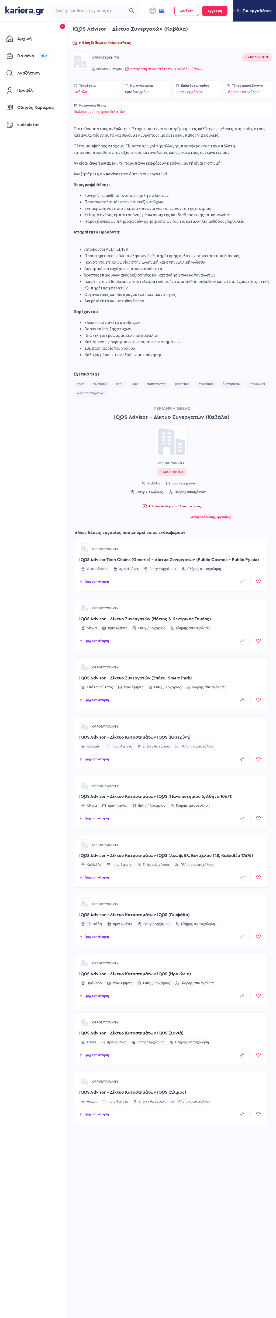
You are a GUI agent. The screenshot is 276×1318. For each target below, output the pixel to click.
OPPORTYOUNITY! (105, 57)
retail (119, 384)
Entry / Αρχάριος (189, 92)
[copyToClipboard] (242, 581)
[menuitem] (31, 38)
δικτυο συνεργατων (90, 393)
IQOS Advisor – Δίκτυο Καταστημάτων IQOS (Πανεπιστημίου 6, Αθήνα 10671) (156, 796)
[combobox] (89, 11)
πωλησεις (100, 384)
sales (80, 384)
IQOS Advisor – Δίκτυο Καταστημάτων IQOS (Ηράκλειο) (135, 974)
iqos (135, 384)
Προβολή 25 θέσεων (188, 69)
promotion (182, 384)
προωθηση (206, 384)
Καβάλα (80, 92)
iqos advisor (257, 384)
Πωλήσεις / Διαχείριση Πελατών (99, 112)
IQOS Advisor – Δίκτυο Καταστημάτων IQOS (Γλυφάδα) (134, 915)
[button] (254, 11)
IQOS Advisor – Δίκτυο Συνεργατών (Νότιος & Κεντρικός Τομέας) (145, 619)
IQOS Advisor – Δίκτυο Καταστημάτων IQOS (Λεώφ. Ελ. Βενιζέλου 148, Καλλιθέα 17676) (166, 855)
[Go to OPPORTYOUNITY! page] (80, 61)
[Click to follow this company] (257, 57)
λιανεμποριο (231, 384)
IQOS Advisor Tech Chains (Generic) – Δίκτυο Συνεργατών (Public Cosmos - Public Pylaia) (169, 560)
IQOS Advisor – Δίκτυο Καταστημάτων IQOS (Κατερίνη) (135, 737)
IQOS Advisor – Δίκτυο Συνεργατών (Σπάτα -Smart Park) (135, 678)
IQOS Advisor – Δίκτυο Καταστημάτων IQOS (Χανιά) (131, 1033)
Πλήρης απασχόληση (243, 92)
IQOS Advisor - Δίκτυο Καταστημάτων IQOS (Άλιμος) (132, 1092)
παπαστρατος (156, 384)
